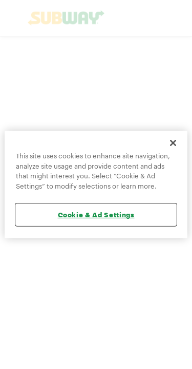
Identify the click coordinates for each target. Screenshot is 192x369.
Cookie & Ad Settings (96, 215)
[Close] (173, 143)
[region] (96, 184)
